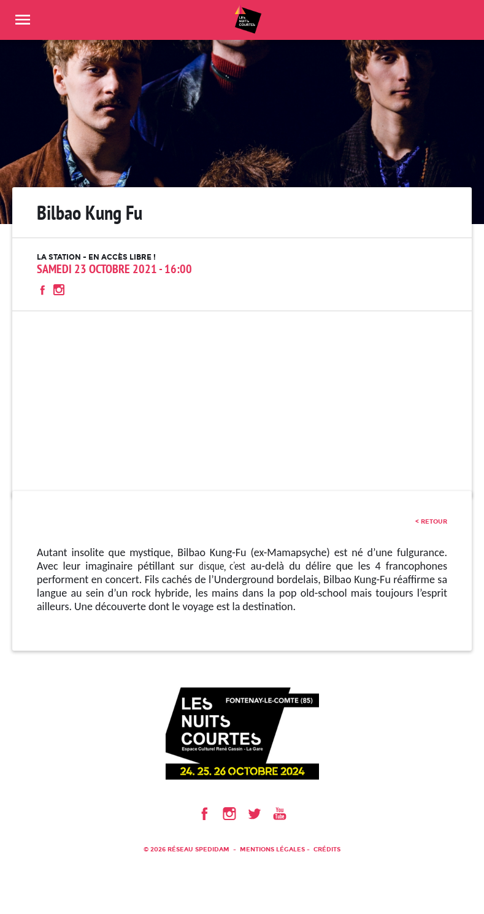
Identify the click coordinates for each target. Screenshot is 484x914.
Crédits (326, 849)
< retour (431, 521)
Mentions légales (272, 849)
